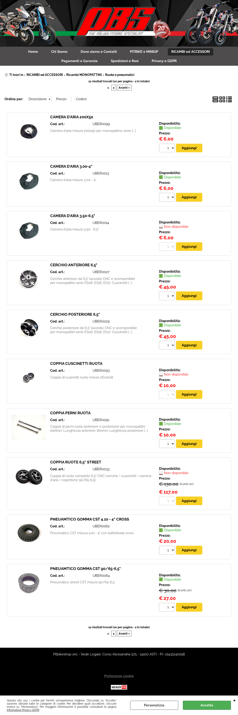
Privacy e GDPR (164, 62)
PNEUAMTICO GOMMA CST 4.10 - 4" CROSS (89, 520)
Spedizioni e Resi (125, 62)
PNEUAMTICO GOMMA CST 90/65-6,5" (85, 569)
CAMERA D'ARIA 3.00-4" (71, 167)
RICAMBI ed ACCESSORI (191, 52)
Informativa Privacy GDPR (23, 710)
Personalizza (154, 705)
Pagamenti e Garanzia (79, 62)
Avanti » (124, 88)
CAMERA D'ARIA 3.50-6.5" (72, 216)
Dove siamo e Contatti (99, 52)
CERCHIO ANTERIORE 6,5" (73, 265)
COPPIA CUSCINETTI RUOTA (76, 364)
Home (32, 52)
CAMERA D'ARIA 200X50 (71, 117)
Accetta (207, 705)
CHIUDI (234, 700)
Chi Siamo (59, 52)
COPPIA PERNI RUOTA (70, 413)
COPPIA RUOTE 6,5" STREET (75, 463)
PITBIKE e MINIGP (145, 52)
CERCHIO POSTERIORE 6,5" (75, 315)
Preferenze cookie (119, 677)
